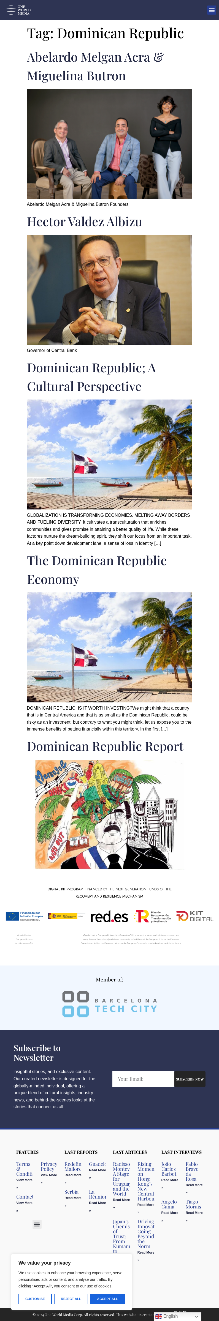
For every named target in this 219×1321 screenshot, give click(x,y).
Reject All (71, 1299)
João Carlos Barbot (168, 1169)
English (166, 1316)
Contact (25, 1196)
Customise (35, 1299)
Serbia (71, 1191)
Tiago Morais (193, 1204)
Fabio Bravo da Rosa (192, 1171)
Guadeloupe (102, 1164)
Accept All (107, 1299)
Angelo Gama (169, 1204)
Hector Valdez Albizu (84, 221)
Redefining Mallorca (76, 1166)
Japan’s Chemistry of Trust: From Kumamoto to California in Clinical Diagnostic (125, 1246)
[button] (211, 10)
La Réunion (98, 1194)
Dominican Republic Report (105, 745)
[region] (71, 1282)
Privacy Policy (49, 1166)
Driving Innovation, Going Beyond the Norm (150, 1233)
